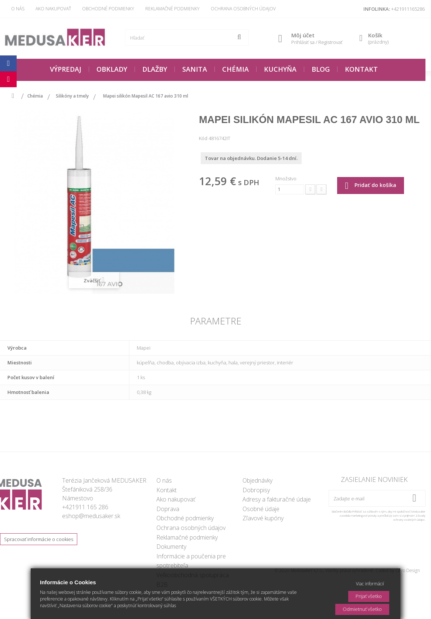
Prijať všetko (369, 596)
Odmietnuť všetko (362, 609)
